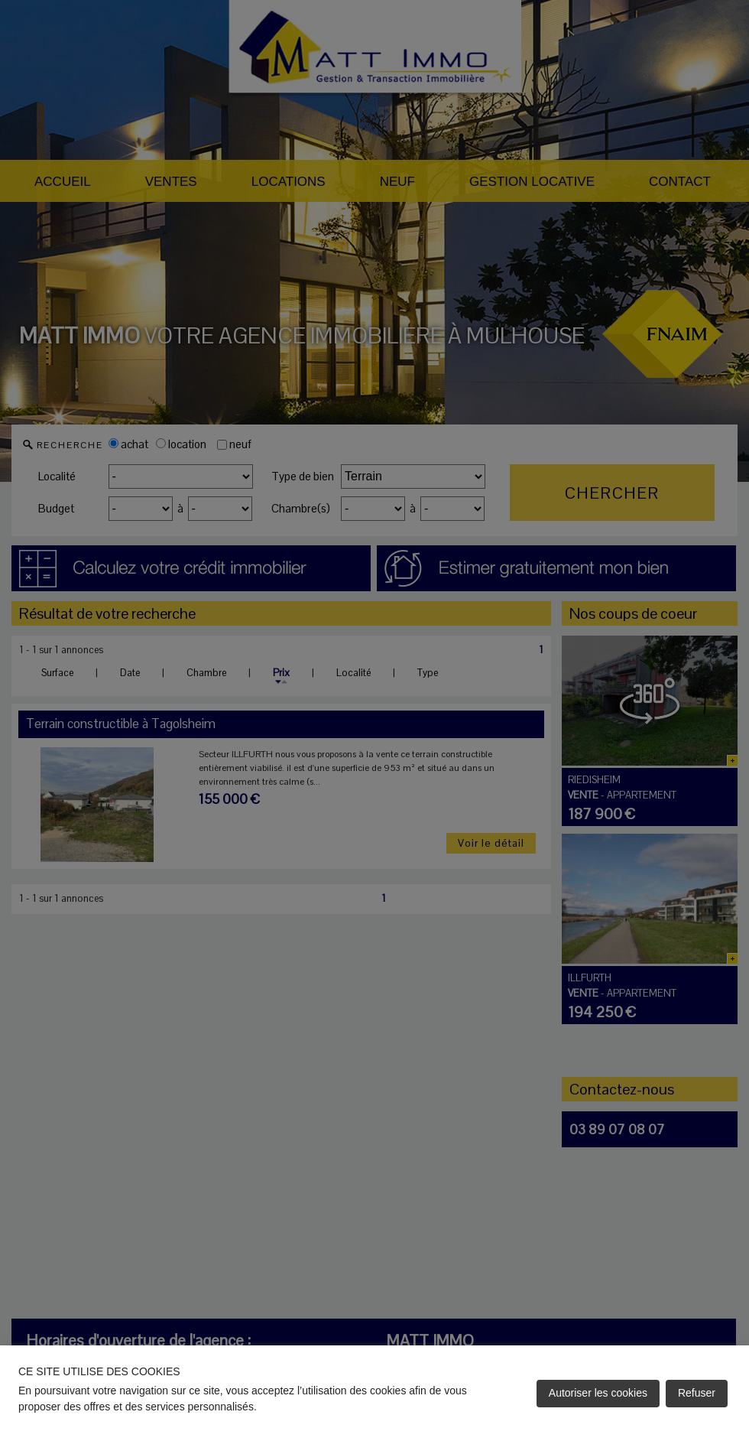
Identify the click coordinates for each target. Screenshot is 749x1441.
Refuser (696, 1393)
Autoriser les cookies (598, 1393)
